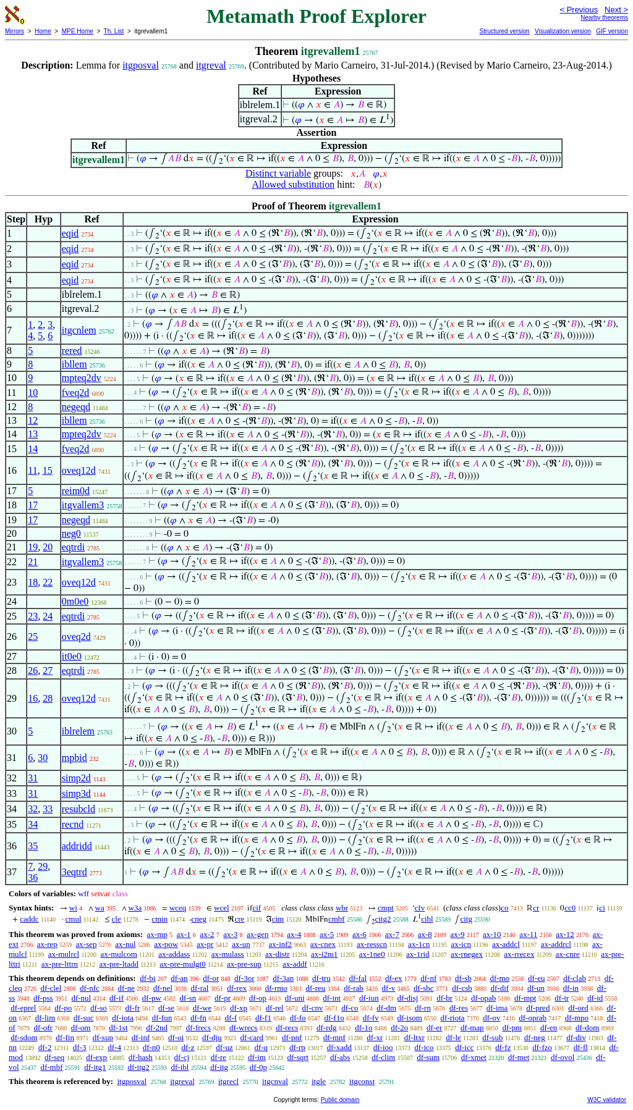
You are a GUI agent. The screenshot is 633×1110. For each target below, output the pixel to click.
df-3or (244, 978)
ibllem (74, 364)
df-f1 (263, 1017)
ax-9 (458, 934)
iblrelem (78, 731)
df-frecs (198, 1027)
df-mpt (525, 998)
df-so (98, 1007)
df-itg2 (138, 1067)
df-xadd (339, 1047)
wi (73, 907)
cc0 (570, 907)
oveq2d (76, 636)
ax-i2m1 (324, 954)
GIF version (612, 31)
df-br (444, 998)
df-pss (43, 998)
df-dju (212, 1037)
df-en (548, 1027)
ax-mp (157, 934)
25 (33, 636)
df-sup (103, 1037)
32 (33, 809)
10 (33, 392)
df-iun (369, 998)
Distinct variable (278, 173)
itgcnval (275, 1081)
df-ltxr (414, 1037)
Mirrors (14, 31)
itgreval (211, 65)
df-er (434, 1027)
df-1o (363, 1027)
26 (33, 670)
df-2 (45, 1047)
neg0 (71, 533)
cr (536, 907)
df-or (211, 978)
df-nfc (90, 988)
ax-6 (359, 934)
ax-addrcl (556, 944)
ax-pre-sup (244, 964)
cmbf (336, 918)
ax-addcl (506, 944)
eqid (70, 233)
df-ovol (562, 1057)
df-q (261, 1047)
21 (33, 562)
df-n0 (151, 1047)
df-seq (55, 1057)
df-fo (298, 1017)
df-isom (409, 1017)
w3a (135, 907)
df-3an (283, 978)
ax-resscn (372, 944)
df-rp (297, 1047)
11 (32, 470)
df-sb (463, 978)
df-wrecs (243, 1027)
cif (256, 907)
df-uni (295, 998)
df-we (202, 1007)
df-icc (464, 1047)
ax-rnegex (467, 954)
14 (33, 449)
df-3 (80, 1047)
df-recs (287, 1027)
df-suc (84, 1017)
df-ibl (180, 1067)
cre (239, 918)
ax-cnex (323, 944)
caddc (29, 918)
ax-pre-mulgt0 (182, 964)
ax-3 (230, 934)
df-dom (587, 1027)
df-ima (497, 1007)
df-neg (534, 1037)
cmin (159, 918)
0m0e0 (75, 601)
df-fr (132, 1007)
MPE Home (77, 31)
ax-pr (205, 944)
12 (33, 420)
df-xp (238, 1007)
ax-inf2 (280, 944)
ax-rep (47, 944)
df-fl (581, 1047)
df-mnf (334, 1037)
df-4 (114, 1047)
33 (48, 809)
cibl (427, 918)
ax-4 (294, 934)
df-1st (118, 1027)
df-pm (512, 1027)
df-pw (151, 998)
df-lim (45, 1017)
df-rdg (326, 1027)
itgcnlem (79, 330)
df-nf (428, 978)
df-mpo (576, 1017)
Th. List (114, 31)
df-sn (188, 998)
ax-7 (392, 934)
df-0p (258, 1067)
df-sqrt (298, 1057)
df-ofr (43, 1027)
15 (48, 470)
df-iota (123, 1017)
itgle (319, 1081)
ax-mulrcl (64, 954)
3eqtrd (74, 872)
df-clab (574, 978)
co (504, 907)
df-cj (182, 1057)
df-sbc (424, 988)
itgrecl (228, 1081)
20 (48, 547)
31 (33, 778)
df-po (63, 1007)
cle (116, 918)
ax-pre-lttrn (59, 964)
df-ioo (383, 1047)
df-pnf (292, 1037)
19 (33, 547)
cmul (74, 918)
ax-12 (565, 934)
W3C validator (606, 1099)
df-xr (375, 1037)
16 (33, 698)
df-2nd (157, 1027)
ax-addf (295, 964)
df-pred (538, 1007)
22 (48, 582)
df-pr (223, 998)
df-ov (491, 1017)
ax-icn (461, 944)
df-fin (65, 1037)
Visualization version (563, 31)
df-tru (321, 978)
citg (466, 918)
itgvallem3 (83, 505)
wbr (342, 907)
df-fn (198, 1017)
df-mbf (51, 1067)
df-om (81, 1027)
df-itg (219, 1067)
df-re (218, 1057)
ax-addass (174, 954)
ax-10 (492, 934)
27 (48, 670)
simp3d (76, 793)
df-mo (499, 978)
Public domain (340, 1099)
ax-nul (125, 944)
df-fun (162, 1017)
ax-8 (425, 934)
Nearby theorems (604, 17)
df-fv (371, 1017)
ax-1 (184, 934)
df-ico (423, 1047)
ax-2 (207, 934)
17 (33, 505)
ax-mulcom (119, 954)
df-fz (503, 1047)
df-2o (399, 1027)
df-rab (353, 988)
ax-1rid (418, 954)
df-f (231, 1017)
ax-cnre (568, 954)
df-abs (340, 1057)
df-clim (383, 1057)
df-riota (453, 1017)
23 (33, 616)
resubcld (78, 809)
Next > (616, 9)
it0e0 (72, 656)
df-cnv (312, 1007)
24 (48, 616)
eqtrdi (73, 547)
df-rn (423, 1007)
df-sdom (24, 1037)
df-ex (393, 978)
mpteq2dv (81, 377)
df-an (179, 978)
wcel (221, 907)
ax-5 (327, 934)
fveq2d (75, 392)
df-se (166, 1007)
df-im (257, 1057)
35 (33, 846)
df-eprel (23, 1007)
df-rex (237, 988)
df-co (349, 1007)
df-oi (176, 1037)
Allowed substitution (293, 184)
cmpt (386, 907)
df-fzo (542, 1047)
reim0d (76, 491)
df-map (472, 1027)
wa (99, 907)
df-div (576, 1037)
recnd (73, 824)
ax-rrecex (519, 954)
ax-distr (277, 954)
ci (602, 907)
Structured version (504, 31)
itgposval (140, 65)
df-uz (224, 1047)
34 (33, 824)
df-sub (492, 1037)
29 (43, 866)
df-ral (200, 988)
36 (33, 877)
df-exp (96, 1057)
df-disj (407, 998)
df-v (389, 988)
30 (43, 757)
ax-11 (528, 934)
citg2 (383, 918)
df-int (332, 998)
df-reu (316, 988)
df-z (188, 1047)
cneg (199, 918)
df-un (536, 988)
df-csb (462, 988)
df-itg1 (95, 1067)
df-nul (81, 998)
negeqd (76, 407)
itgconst (362, 1081)
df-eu (536, 978)
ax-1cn (419, 944)
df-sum (428, 1057)
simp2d (76, 778)
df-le (453, 1037)
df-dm (386, 1007)
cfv (420, 907)
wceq (177, 907)
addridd (77, 846)
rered (72, 350)
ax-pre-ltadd (118, 964)
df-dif (500, 988)
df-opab (483, 998)
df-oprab (532, 1017)
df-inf (141, 1037)
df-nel (162, 988)
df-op (257, 998)
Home (43, 31)
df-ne (126, 988)
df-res (458, 1007)
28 (48, 698)
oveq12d (79, 470)
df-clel (50, 988)
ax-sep (86, 944)
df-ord (578, 1007)
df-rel (275, 1007)
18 (33, 582)
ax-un (241, 944)
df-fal (358, 978)
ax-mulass (227, 954)
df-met (519, 1057)
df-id (595, 998)
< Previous (578, 9)
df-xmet (473, 1057)
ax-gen (257, 934)
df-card (252, 1037)
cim (278, 918)
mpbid (74, 757)
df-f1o (334, 1017)
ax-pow (166, 944)
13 (33, 434)
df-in (571, 988)
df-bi (147, 978)
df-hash (141, 1057)
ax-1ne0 (372, 954)
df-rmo (276, 988)
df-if (116, 998)
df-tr (561, 998)
